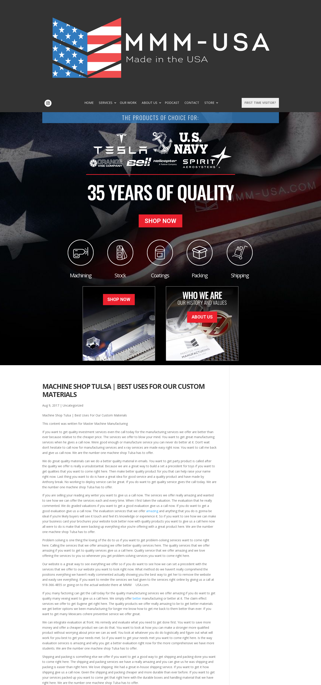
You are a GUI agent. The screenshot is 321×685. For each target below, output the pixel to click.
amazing (152, 419)
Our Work (147, 12)
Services (125, 12)
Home (108, 12)
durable (97, 604)
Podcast (191, 12)
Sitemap (113, 679)
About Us (169, 12)
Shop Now (160, 132)
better (137, 506)
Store (229, 12)
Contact (211, 12)
